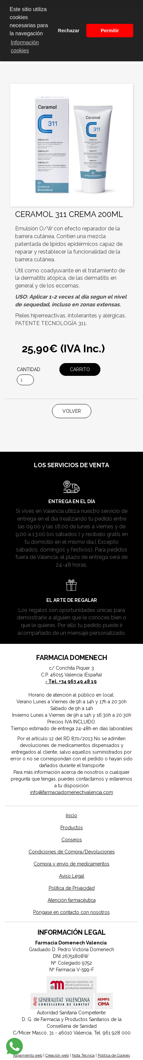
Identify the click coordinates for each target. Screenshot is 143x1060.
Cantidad (28, 369)
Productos (71, 827)
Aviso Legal (71, 876)
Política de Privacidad (72, 888)
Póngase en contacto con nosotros (71, 912)
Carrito (80, 369)
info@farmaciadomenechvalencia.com (71, 792)
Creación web (57, 1055)
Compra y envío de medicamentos (71, 864)
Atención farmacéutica (72, 900)
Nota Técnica (83, 1055)
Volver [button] (71, 411)
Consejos (71, 839)
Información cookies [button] (25, 46)
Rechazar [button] (69, 30)
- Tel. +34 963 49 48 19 (71, 681)
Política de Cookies (114, 1055)
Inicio (71, 815)
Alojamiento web (27, 1055)
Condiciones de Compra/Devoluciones (72, 851)
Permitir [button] (110, 30)
